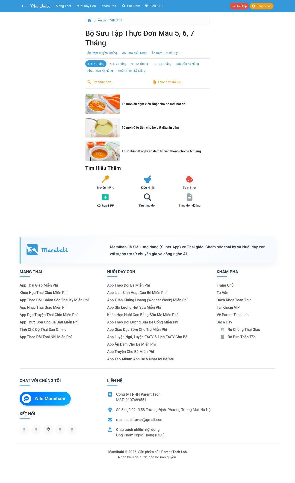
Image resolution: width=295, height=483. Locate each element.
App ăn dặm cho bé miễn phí (131, 344)
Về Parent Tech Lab (232, 315)
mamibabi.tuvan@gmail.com (139, 420)
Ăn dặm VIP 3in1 (110, 20)
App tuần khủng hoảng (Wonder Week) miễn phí (147, 300)
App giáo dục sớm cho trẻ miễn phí (137, 329)
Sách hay (224, 322)
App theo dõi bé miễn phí (128, 285)
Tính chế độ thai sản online (43, 329)
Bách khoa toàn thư (234, 300)
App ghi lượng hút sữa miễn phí (134, 307)
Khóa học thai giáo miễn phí (44, 292)
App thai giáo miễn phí (39, 285)
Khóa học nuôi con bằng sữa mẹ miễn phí (142, 315)
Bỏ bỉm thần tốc (238, 337)
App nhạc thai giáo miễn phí (44, 307)
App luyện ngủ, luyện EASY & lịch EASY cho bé (147, 337)
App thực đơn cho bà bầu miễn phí (49, 322)
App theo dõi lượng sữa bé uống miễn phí (142, 322)
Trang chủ (225, 285)
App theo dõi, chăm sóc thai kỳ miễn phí (54, 300)
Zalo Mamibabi (43, 398)
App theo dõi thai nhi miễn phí (46, 337)
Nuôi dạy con (86, 6)
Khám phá (108, 6)
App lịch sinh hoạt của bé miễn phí (137, 292)
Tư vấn (222, 292)
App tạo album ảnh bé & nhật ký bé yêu (140, 359)
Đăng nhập (261, 6)
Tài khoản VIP (228, 307)
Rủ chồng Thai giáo (240, 329)
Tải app (239, 6)
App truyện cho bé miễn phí (130, 352)
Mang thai (63, 6)
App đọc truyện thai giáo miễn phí (49, 315)
